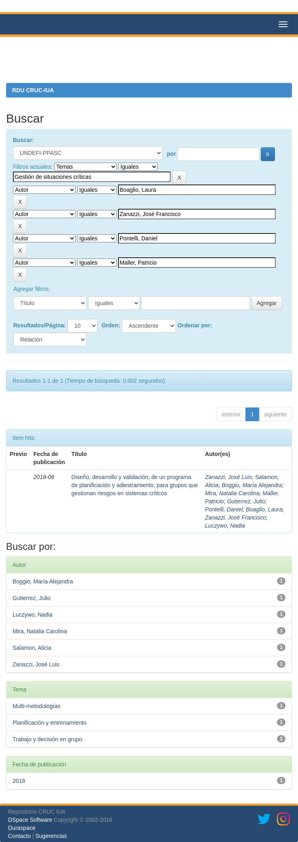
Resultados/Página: (39, 325)
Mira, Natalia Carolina (232, 493)
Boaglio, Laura (264, 509)
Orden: (110, 325)
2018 (19, 781)
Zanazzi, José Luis (228, 477)
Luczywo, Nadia (225, 525)
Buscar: (23, 140)
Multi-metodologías (36, 706)
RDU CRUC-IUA (33, 90)
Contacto (19, 836)
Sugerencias (51, 836)
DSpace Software (30, 820)
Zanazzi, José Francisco (235, 517)
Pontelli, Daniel (224, 509)
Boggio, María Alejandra (252, 485)
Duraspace (22, 828)
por (171, 154)
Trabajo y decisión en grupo (47, 739)
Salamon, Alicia (32, 648)
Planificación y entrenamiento (50, 722)
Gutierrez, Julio (246, 501)
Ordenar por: (195, 325)
